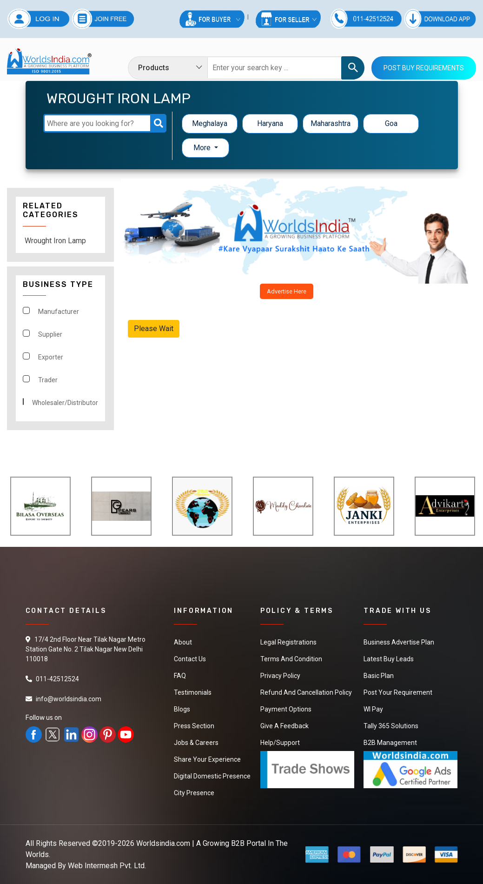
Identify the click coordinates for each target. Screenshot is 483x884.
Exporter (50, 357)
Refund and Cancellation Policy (306, 692)
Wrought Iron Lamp (55, 240)
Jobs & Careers (196, 742)
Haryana (270, 123)
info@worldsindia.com (68, 699)
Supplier (50, 334)
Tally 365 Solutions (391, 726)
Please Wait (153, 328)
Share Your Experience (207, 759)
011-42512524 (57, 679)
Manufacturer (58, 311)
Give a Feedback (284, 726)
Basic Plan (379, 675)
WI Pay (373, 709)
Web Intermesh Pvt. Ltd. (107, 865)
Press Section (194, 726)
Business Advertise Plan (399, 642)
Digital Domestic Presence (212, 776)
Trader (48, 380)
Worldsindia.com (163, 843)
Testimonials (193, 692)
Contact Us (190, 659)
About (183, 642)
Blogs (182, 709)
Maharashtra (331, 123)
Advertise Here (286, 291)
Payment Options (285, 709)
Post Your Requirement (398, 692)
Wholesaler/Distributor (65, 402)
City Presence (194, 793)
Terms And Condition (291, 659)
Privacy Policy (280, 675)
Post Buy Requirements (424, 68)
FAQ (180, 675)
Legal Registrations (288, 642)
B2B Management (390, 742)
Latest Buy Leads (389, 659)
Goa (391, 123)
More (202, 147)
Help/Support (280, 742)
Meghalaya (209, 123)
